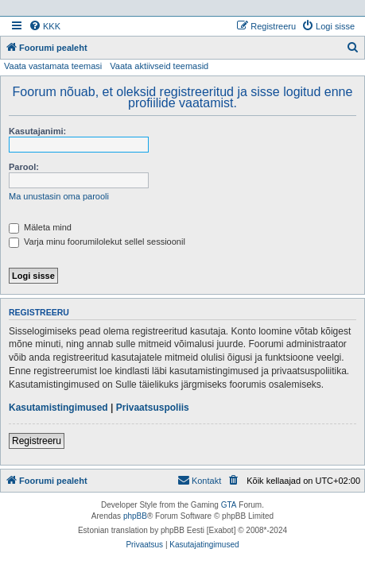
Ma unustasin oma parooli (59, 196)
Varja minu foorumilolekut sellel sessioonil (97, 241)
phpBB (135, 516)
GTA (229, 504)
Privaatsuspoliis (152, 407)
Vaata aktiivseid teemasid (159, 66)
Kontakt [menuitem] (199, 479)
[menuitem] (44, 26)
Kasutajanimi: (37, 131)
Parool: (24, 167)
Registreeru (36, 440)
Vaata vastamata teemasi (53, 66)
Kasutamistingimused (58, 407)
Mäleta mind (40, 227)
